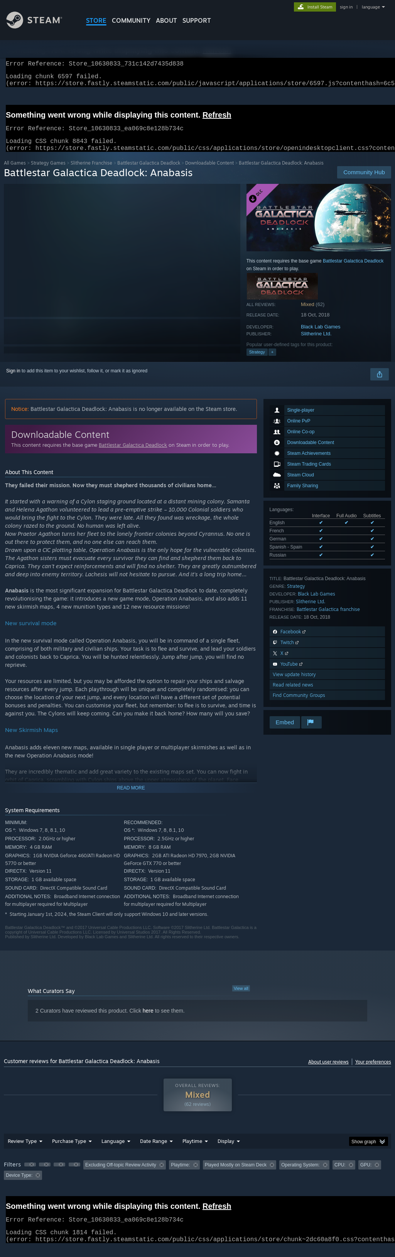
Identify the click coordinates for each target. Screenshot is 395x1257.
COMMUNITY (131, 20)
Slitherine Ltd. (316, 343)
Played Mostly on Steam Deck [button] (236, 1174)
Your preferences (373, 1071)
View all (241, 997)
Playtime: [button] (180, 1174)
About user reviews (328, 1071)
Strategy (257, 361)
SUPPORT (196, 20)
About (166, 20)
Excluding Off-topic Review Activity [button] (120, 1174)
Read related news (293, 694)
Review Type (22, 1150)
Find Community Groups (299, 704)
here (148, 1020)
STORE (96, 20)
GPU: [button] (365, 1174)
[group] (197, 1179)
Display (226, 1150)
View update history (294, 684)
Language (113, 1150)
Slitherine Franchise (91, 172)
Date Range (153, 1150)
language (371, 7)
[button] (30, 1174)
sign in (346, 7)
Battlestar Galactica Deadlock (148, 172)
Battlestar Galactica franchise (328, 618)
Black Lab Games (321, 336)
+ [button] (272, 361)
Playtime (192, 1150)
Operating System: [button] (300, 1174)
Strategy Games (48, 172)
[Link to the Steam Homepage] (40, 26)
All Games (15, 172)
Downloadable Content (209, 172)
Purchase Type (69, 1150)
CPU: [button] (340, 1174)
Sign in (13, 380)
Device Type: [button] (19, 1184)
